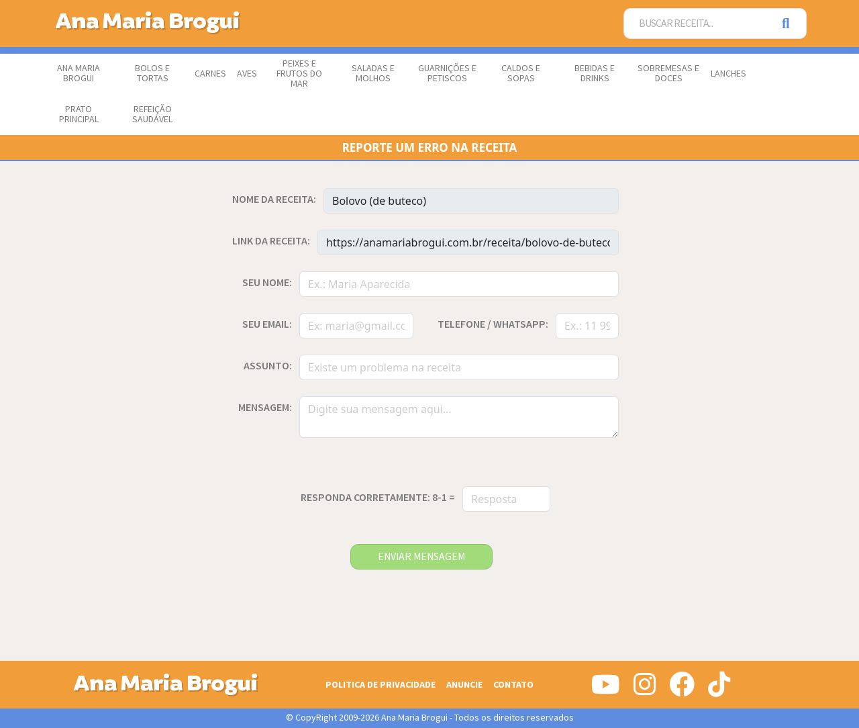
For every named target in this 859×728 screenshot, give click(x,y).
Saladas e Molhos (373, 73)
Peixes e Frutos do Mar (299, 74)
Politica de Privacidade (380, 684)
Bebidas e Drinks (594, 73)
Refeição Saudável (152, 114)
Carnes (210, 74)
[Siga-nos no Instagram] (645, 689)
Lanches (728, 74)
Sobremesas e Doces (668, 73)
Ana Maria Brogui (78, 73)
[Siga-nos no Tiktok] (719, 689)
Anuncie (464, 684)
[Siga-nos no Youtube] (605, 689)
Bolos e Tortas (152, 73)
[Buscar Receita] (698, 24)
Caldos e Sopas (520, 73)
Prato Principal (79, 114)
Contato (513, 684)
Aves (247, 74)
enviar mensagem (421, 556)
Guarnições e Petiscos (447, 73)
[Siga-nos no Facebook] (682, 689)
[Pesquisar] (790, 24)
